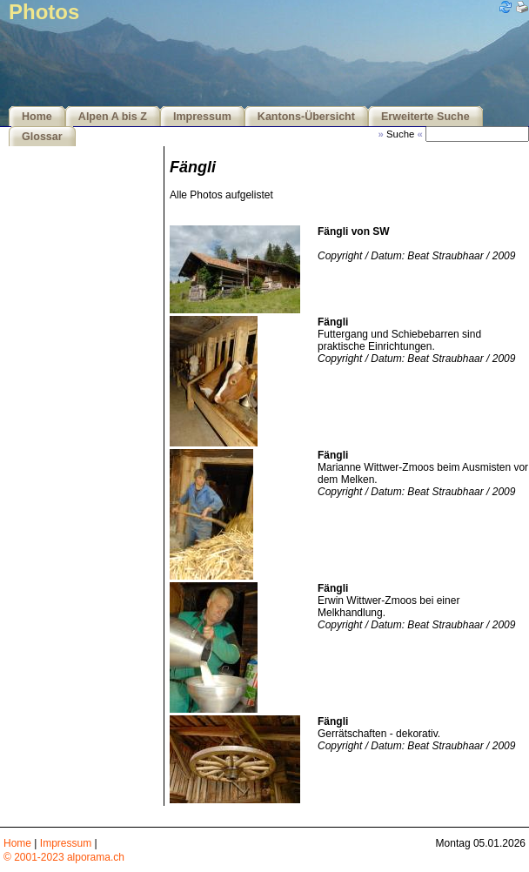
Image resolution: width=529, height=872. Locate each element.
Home (37, 117)
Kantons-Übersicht (306, 117)
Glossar (42, 137)
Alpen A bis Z (112, 117)
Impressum (202, 117)
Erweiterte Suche (425, 117)
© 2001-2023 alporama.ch (63, 857)
